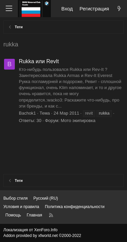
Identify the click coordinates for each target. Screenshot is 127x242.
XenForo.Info (45, 230)
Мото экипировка (78, 120)
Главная (34, 215)
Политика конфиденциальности (74, 206)
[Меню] (8, 8)
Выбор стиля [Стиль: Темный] (15, 198)
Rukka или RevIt (39, 61)
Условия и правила (21, 206)
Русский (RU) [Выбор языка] (45, 198)
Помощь (13, 215)
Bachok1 (27, 113)
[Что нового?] (119, 8)
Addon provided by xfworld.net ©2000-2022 (42, 235)
